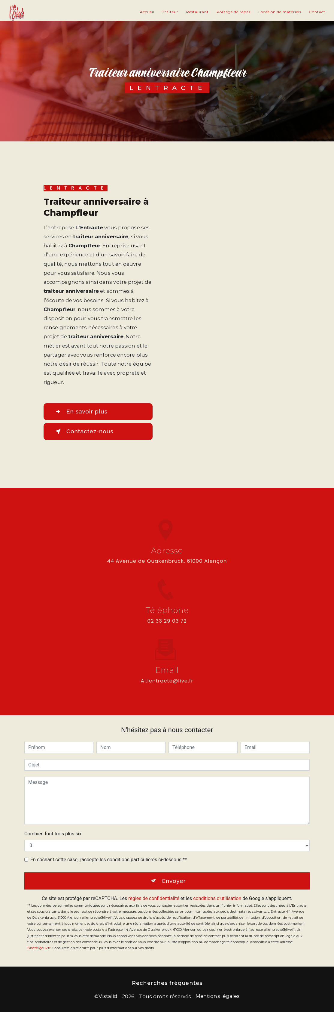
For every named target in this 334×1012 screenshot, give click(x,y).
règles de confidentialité (153, 898)
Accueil (147, 12)
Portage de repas (234, 12)
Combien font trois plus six (52, 834)
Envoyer (174, 880)
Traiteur (170, 12)
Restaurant (197, 12)
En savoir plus (80, 412)
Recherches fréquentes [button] (167, 983)
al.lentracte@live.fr (167, 675)
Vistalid (108, 996)
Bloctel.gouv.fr (39, 948)
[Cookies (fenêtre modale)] (2, 1008)
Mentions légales (218, 996)
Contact (317, 12)
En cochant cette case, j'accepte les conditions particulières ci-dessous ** (108, 859)
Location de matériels (279, 12)
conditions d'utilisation (217, 898)
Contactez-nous (83, 431)
